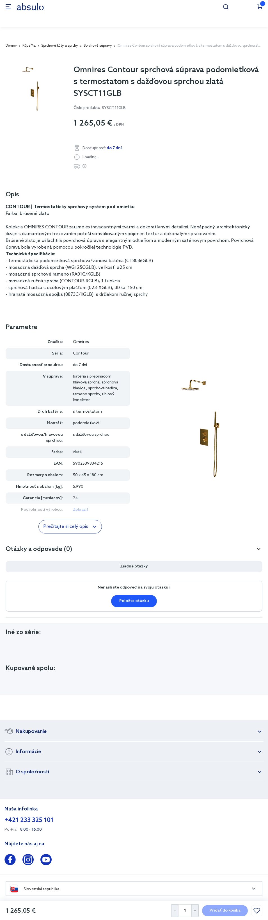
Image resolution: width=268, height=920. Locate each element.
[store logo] (30, 6)
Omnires (81, 342)
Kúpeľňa (29, 46)
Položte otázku (134, 601)
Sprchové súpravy (98, 46)
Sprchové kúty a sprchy (59, 46)
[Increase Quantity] (195, 910)
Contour (81, 353)
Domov (11, 46)
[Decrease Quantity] (174, 910)
